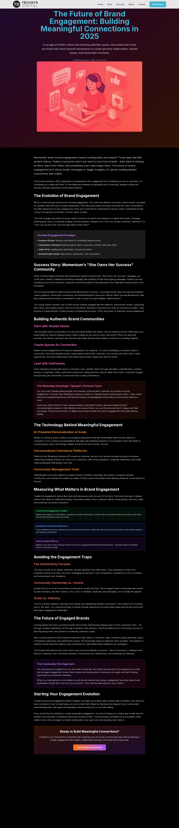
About (131, 4)
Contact (141, 4)
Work (109, 4)
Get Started (157, 4)
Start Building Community (89, 747)
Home (100, 4)
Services (120, 4)
